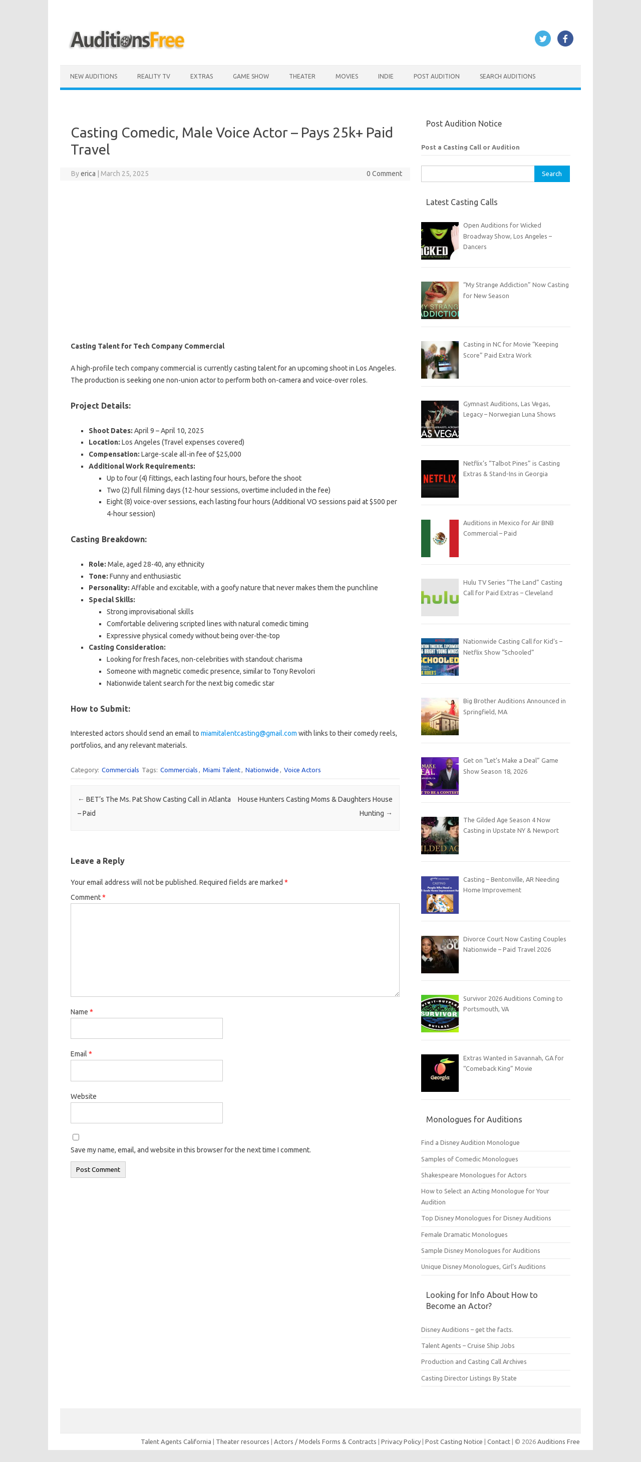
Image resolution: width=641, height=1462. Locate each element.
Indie (386, 76)
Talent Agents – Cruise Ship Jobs (468, 1345)
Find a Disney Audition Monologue (470, 1142)
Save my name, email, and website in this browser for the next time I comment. (191, 1150)
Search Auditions (507, 76)
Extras (201, 76)
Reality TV (153, 76)
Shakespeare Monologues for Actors (474, 1174)
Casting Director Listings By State (469, 1377)
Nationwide (262, 769)
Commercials (120, 769)
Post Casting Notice (454, 1441)
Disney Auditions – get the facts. (467, 1329)
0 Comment (384, 174)
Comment (88, 897)
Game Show (251, 76)
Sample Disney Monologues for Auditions (480, 1250)
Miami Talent (221, 769)
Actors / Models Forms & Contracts (325, 1441)
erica (88, 174)
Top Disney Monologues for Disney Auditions (486, 1217)
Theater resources (242, 1441)
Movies (347, 76)
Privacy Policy (401, 1441)
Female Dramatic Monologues (464, 1234)
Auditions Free (558, 1441)
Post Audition (437, 76)
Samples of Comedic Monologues (469, 1158)
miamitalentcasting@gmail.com (249, 733)
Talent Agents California (176, 1441)
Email (81, 1054)
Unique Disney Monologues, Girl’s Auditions (483, 1266)
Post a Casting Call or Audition (470, 147)
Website (84, 1096)
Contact (499, 1441)
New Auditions (93, 76)
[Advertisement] (235, 261)
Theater (302, 76)
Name (82, 1012)
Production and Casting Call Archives (474, 1361)
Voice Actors (302, 769)
